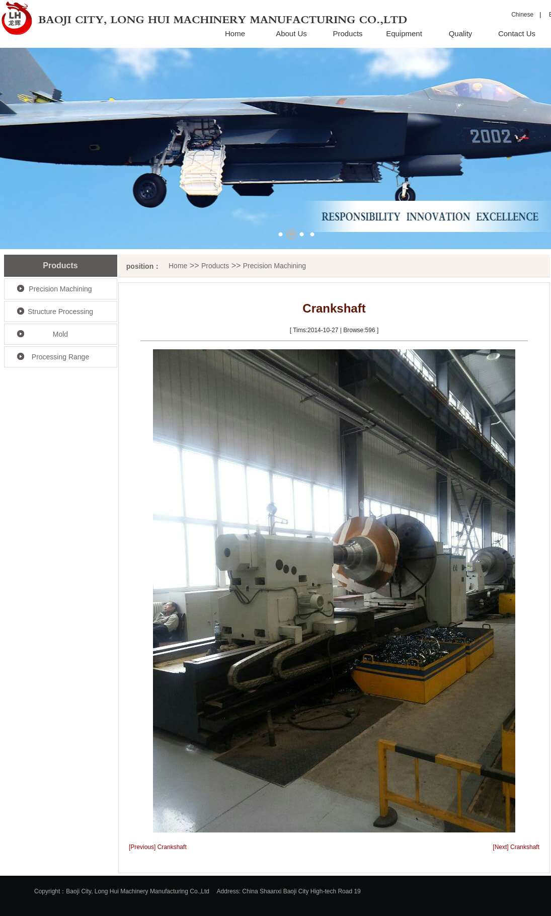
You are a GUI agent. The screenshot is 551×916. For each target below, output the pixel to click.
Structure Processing (60, 312)
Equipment (404, 33)
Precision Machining (60, 289)
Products (347, 33)
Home (235, 33)
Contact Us (516, 33)
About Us (291, 33)
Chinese (522, 14)
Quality (461, 33)
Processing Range (60, 357)
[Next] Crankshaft (516, 847)
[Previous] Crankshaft (158, 847)
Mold (60, 334)
